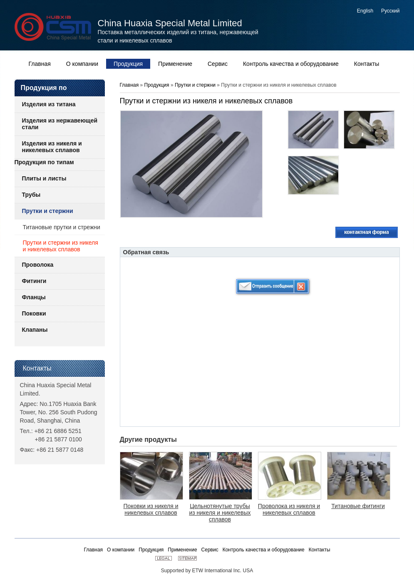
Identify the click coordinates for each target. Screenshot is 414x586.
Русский (390, 11)
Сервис (209, 550)
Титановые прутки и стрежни (61, 227)
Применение (182, 550)
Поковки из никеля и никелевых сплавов (151, 509)
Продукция (157, 85)
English (365, 11)
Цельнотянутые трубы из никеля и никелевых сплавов (219, 513)
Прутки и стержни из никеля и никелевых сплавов (60, 246)
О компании (120, 550)
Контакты (37, 368)
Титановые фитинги (358, 506)
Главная (129, 85)
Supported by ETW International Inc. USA (207, 570)
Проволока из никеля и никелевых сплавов (289, 509)
